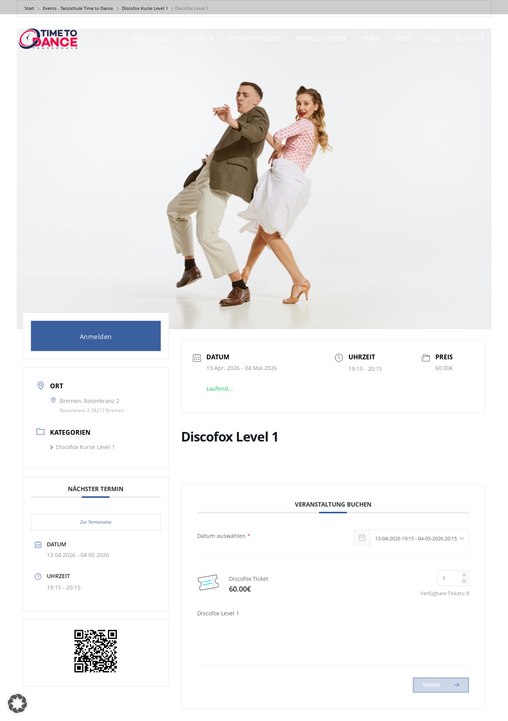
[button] (210, 38)
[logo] (48, 39)
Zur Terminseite (96, 522)
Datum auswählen (223, 536)
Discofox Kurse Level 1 (82, 447)
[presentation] (264, 641)
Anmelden (96, 336)
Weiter (441, 684)
